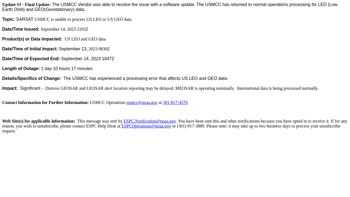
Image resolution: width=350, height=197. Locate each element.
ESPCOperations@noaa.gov (146, 126)
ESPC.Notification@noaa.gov (149, 121)
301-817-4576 (175, 102)
